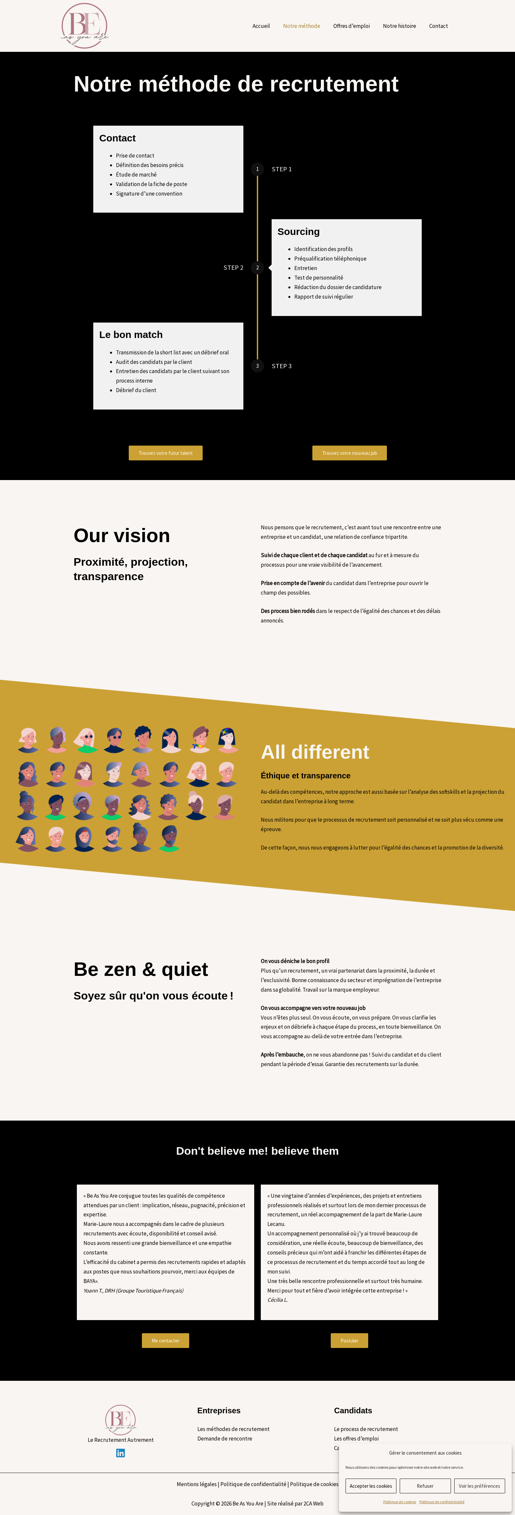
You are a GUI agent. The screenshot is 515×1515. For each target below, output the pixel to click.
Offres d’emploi (356, 26)
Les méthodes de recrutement (233, 1429)
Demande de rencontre (224, 1438)
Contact (439, 26)
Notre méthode (308, 26)
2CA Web (313, 1503)
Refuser (425, 1486)
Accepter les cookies (371, 1486)
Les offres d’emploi (356, 1438)
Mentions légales (197, 1484)
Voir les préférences (479, 1486)
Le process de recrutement (366, 1429)
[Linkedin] (120, 1453)
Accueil (270, 26)
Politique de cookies (399, 1501)
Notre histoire (402, 26)
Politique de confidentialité (441, 1501)
